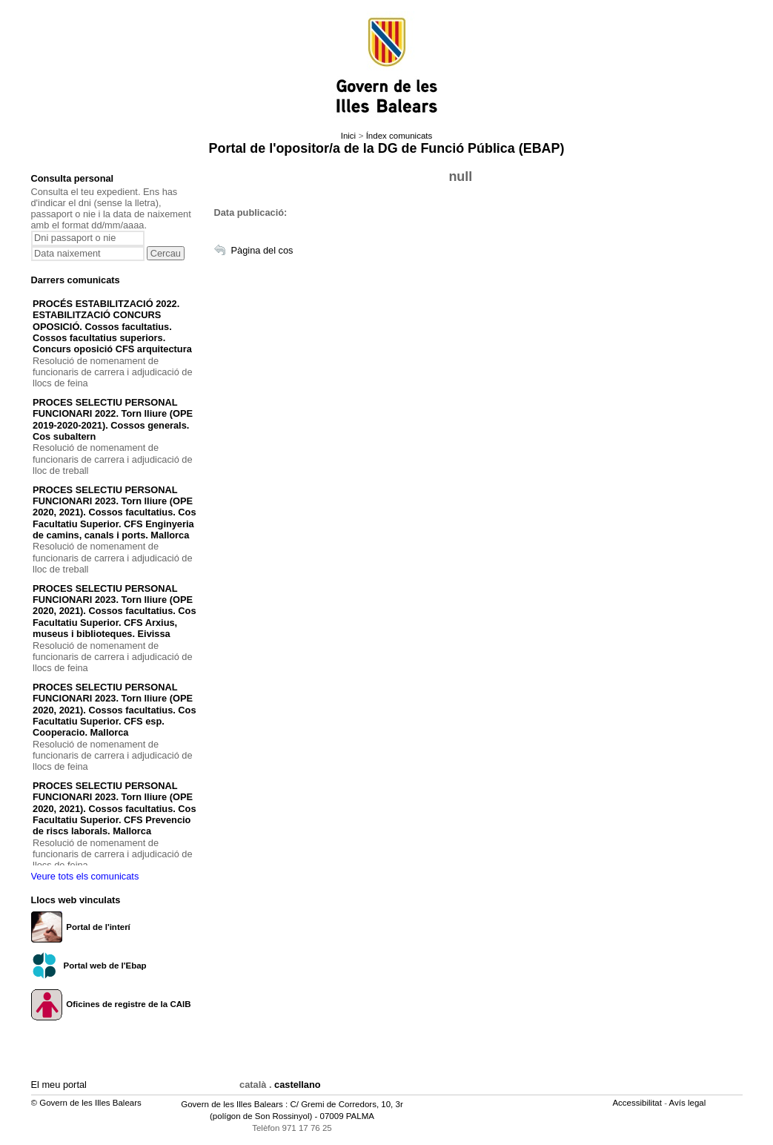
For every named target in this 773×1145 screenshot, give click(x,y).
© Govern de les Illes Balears (86, 1102)
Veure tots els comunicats (85, 876)
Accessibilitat (638, 1102)
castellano (297, 1084)
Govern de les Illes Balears (232, 1104)
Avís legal (689, 1102)
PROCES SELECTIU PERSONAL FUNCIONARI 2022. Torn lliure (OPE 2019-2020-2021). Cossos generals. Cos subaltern (113, 419)
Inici (348, 135)
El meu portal (59, 1084)
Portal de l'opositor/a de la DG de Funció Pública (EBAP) (387, 148)
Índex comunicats (399, 135)
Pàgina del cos (262, 250)
